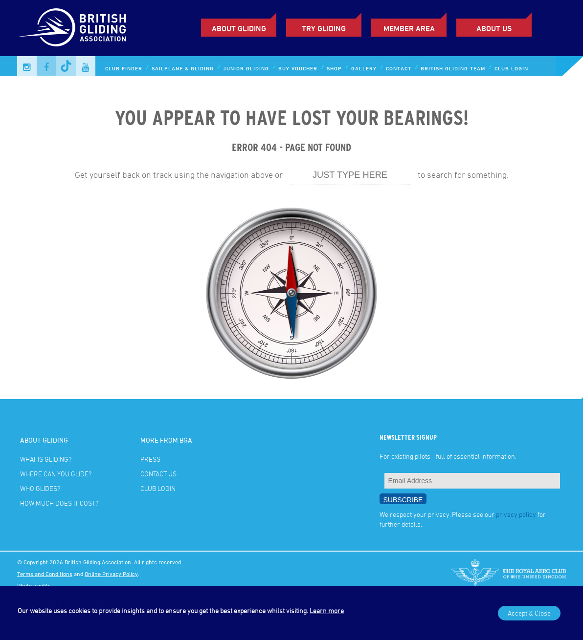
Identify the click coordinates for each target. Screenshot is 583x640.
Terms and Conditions (44, 573)
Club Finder (123, 68)
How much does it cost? (59, 503)
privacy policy (516, 514)
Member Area (409, 28)
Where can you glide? (55, 473)
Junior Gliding (246, 68)
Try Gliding (324, 28)
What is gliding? (45, 459)
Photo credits (34, 585)
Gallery (364, 68)
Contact (398, 68)
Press (150, 459)
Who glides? (40, 488)
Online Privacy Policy (111, 573)
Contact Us (158, 473)
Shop (334, 68)
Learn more (327, 610)
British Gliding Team (453, 68)
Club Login (511, 68)
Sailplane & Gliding (183, 68)
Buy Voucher (297, 68)
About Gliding (239, 28)
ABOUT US (494, 28)
